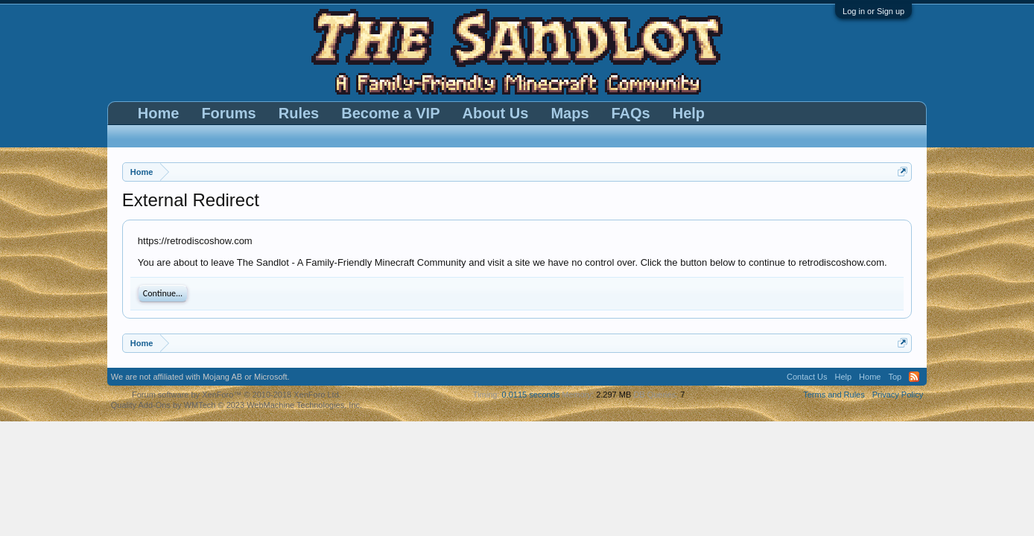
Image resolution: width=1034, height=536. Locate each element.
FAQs (631, 113)
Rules (299, 113)
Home (159, 113)
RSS (914, 376)
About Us (495, 113)
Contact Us (807, 376)
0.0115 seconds (531, 394)
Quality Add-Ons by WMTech (236, 405)
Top (894, 376)
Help (689, 113)
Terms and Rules (834, 394)
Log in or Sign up (873, 11)
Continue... (163, 293)
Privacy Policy (897, 394)
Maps (570, 113)
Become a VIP (390, 113)
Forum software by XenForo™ (236, 394)
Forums (228, 113)
